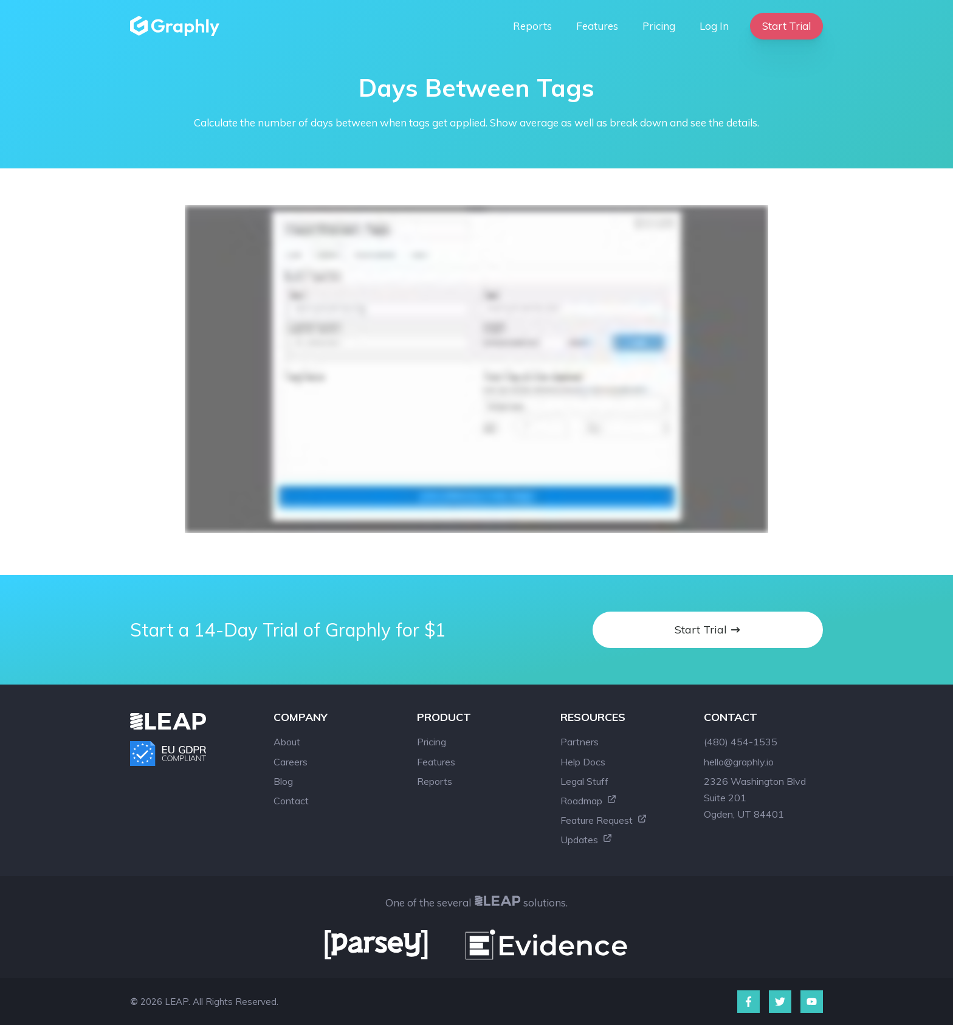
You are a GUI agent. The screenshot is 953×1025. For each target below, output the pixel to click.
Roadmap (588, 801)
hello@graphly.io (739, 762)
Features (597, 25)
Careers (291, 762)
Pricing (658, 25)
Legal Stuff (584, 781)
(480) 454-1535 (740, 742)
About (287, 742)
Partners (579, 742)
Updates (586, 839)
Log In (714, 25)
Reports (532, 25)
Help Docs (582, 762)
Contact (291, 801)
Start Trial (786, 25)
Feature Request (603, 820)
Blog (283, 781)
